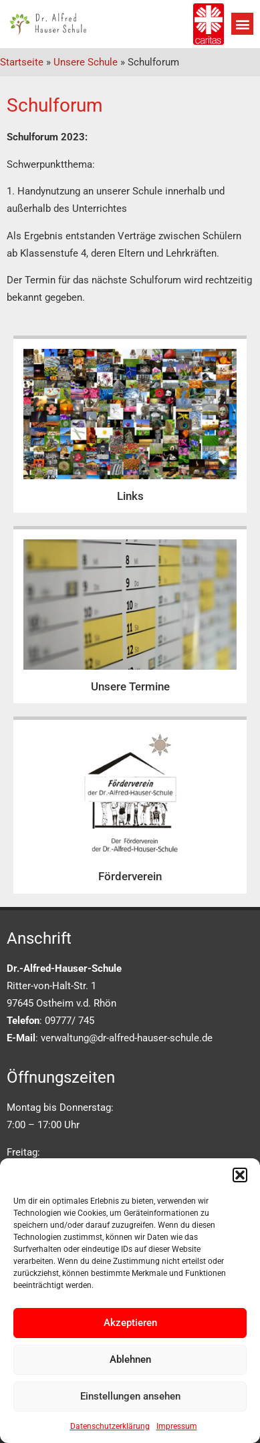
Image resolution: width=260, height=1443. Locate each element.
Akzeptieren (130, 1323)
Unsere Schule (85, 62)
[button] (240, 1175)
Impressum (176, 1426)
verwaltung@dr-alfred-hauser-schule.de (127, 1038)
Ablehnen (130, 1359)
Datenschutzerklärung (110, 1426)
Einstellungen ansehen (130, 1396)
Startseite (21, 62)
